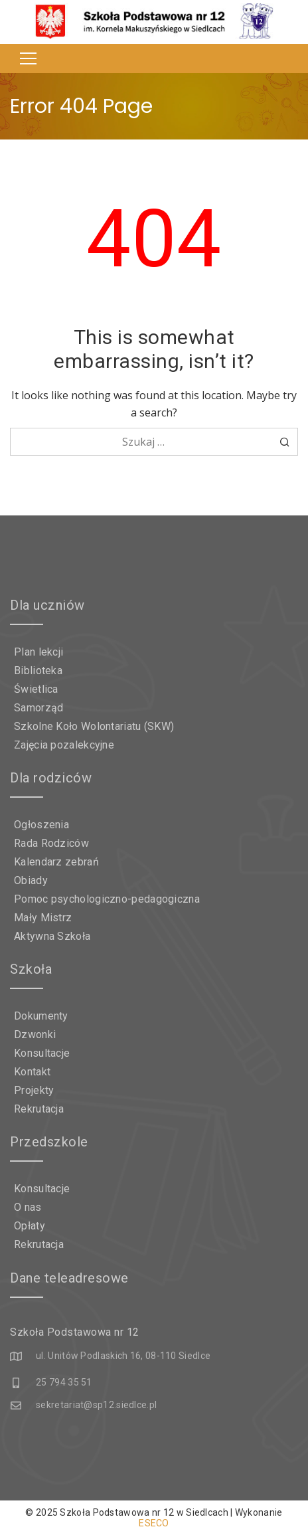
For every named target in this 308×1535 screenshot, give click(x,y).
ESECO (154, 1523)
